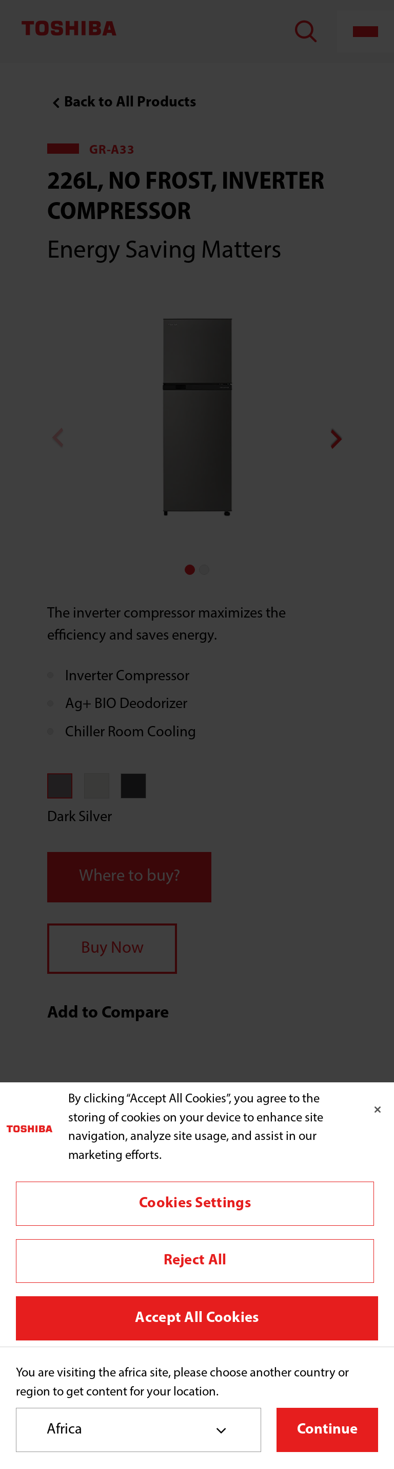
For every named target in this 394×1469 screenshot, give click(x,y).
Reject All (195, 1260)
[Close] (377, 1109)
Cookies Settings (195, 1203)
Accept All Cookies (197, 1318)
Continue (327, 1429)
